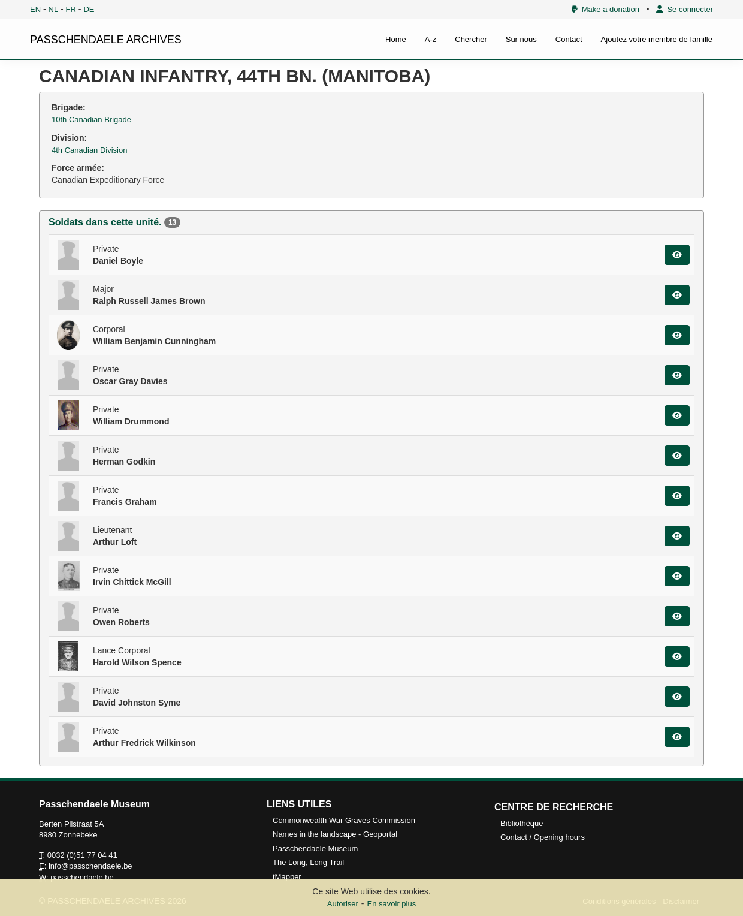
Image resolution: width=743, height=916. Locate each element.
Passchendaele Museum (315, 848)
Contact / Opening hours (542, 837)
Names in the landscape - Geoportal (335, 834)
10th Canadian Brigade (91, 119)
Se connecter (684, 9)
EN (35, 9)
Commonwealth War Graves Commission (344, 820)
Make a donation (605, 9)
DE (88, 9)
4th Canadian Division (89, 150)
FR (71, 9)
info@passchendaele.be (90, 865)
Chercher (471, 39)
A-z (431, 39)
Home (395, 39)
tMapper (287, 876)
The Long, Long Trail (308, 862)
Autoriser (342, 903)
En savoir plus (391, 903)
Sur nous (521, 39)
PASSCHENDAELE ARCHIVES (106, 40)
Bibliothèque (521, 823)
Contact (568, 39)
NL (54, 9)
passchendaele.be (82, 877)
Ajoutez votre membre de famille (656, 39)
